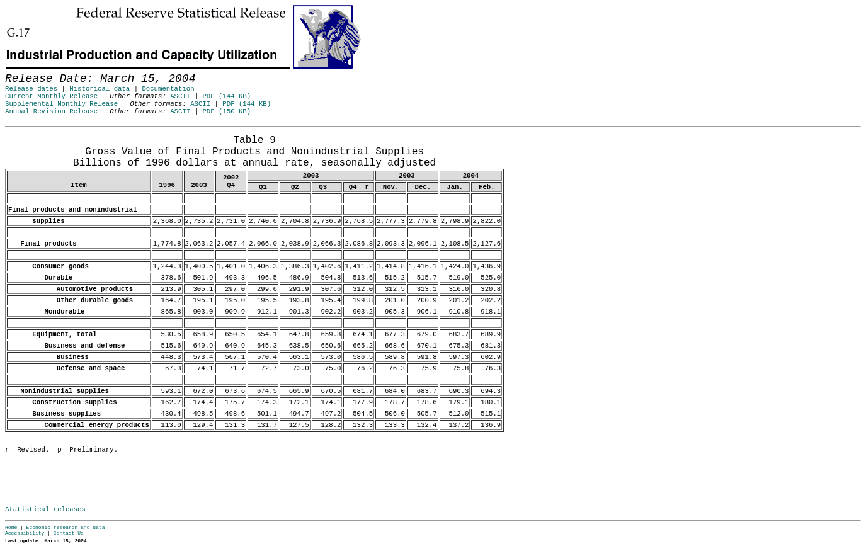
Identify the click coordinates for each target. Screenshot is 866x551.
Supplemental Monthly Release (61, 104)
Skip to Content (20, 70)
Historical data (99, 89)
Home (11, 527)
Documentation (168, 89)
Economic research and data (65, 527)
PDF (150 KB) (226, 111)
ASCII (180, 96)
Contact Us (69, 533)
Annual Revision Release (51, 111)
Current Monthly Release (51, 96)
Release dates (31, 89)
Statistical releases (45, 509)
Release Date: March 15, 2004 (33, 133)
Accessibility (24, 533)
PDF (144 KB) (226, 96)
